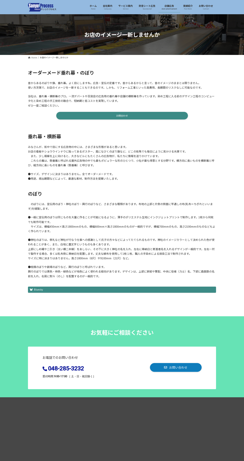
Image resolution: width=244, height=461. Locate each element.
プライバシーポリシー (59, 402)
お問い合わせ (86, 402)
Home (35, 402)
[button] (122, 116)
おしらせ (105, 402)
